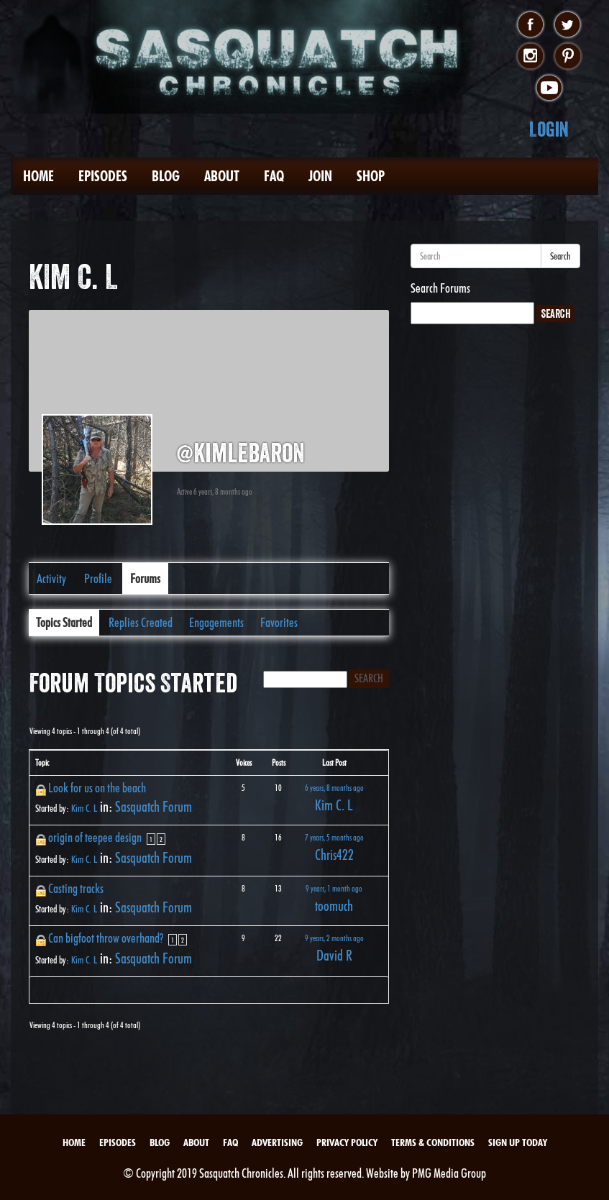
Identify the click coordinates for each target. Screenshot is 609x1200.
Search (560, 256)
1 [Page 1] (151, 839)
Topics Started (64, 622)
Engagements (216, 622)
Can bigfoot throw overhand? (105, 937)
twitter (567, 25)
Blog (166, 176)
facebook (530, 25)
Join (320, 176)
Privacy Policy (346, 1142)
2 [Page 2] (161, 839)
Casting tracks (76, 888)
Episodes (102, 176)
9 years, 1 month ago (334, 888)
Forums (145, 578)
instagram (530, 57)
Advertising (277, 1142)
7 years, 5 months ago (334, 837)
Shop (371, 176)
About (221, 176)
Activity (51, 578)
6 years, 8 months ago (334, 787)
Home (38, 176)
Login (549, 129)
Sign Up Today (517, 1142)
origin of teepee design (95, 837)
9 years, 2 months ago (334, 938)
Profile (98, 578)
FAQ (274, 176)
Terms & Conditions (433, 1142)
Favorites (279, 622)
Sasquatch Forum (153, 806)
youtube (549, 88)
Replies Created (141, 622)
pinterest (567, 57)
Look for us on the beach (97, 787)
